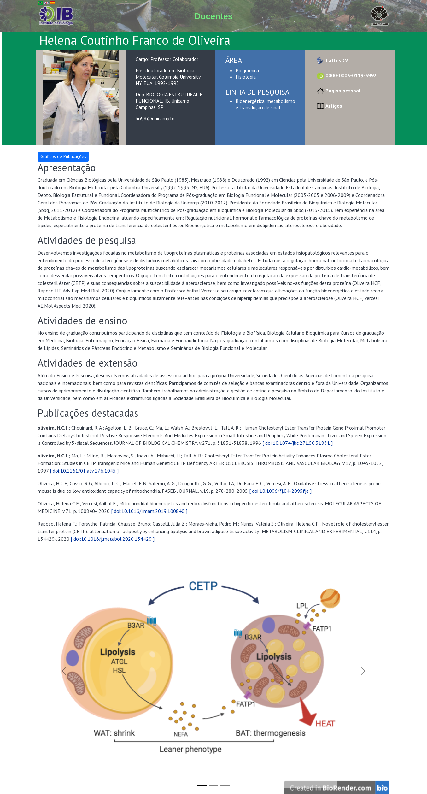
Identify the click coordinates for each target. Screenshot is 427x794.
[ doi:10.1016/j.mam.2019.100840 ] (149, 511)
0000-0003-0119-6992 (346, 75)
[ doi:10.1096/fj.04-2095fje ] (280, 491)
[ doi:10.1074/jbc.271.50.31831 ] (297, 443)
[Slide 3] (225, 785)
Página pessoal (337, 90)
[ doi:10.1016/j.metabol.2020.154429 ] (113, 539)
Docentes (213, 16)
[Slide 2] (213, 785)
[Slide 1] (202, 785)
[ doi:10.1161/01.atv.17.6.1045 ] (84, 471)
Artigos (328, 106)
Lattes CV (331, 60)
